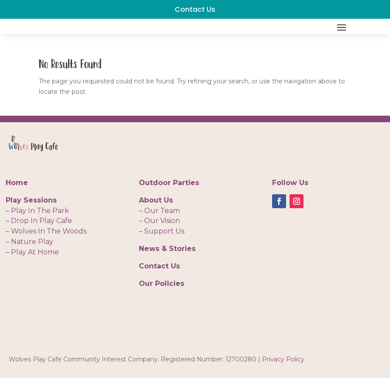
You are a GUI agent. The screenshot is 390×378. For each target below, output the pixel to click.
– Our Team (159, 210)
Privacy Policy (283, 359)
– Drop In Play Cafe (39, 220)
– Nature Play (29, 241)
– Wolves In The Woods (46, 231)
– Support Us (161, 231)
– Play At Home (32, 252)
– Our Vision (159, 220)
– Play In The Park (37, 210)
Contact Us (195, 9)
